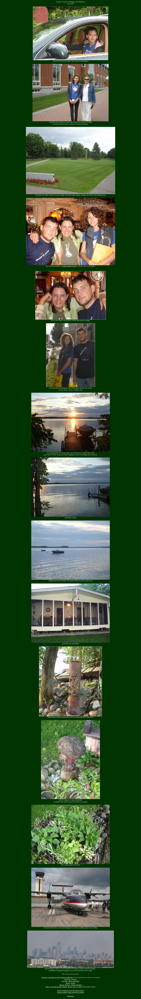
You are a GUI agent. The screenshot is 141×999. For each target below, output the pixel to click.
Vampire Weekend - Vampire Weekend (70, 985)
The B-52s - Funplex (70, 979)
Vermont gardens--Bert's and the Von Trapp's (70, 992)
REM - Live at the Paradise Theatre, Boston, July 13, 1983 (63, 987)
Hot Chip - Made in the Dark (70, 981)
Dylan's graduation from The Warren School (70, 990)
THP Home (70, 996)
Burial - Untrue (70, 983)
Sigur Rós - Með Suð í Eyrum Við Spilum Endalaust (57, 977)
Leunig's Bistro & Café (69, 266)
